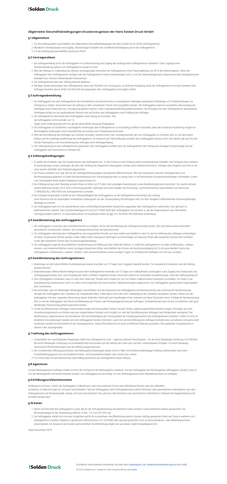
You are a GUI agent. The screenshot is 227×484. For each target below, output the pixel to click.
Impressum (135, 465)
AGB (184, 465)
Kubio (134, 470)
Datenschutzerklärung (159, 465)
